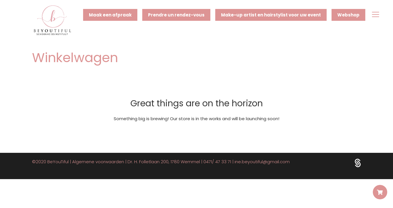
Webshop (348, 15)
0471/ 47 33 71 (217, 162)
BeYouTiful (58, 162)
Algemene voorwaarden (98, 162)
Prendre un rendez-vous (176, 15)
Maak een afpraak (110, 15)
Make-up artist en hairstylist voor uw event (271, 15)
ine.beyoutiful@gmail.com (262, 162)
